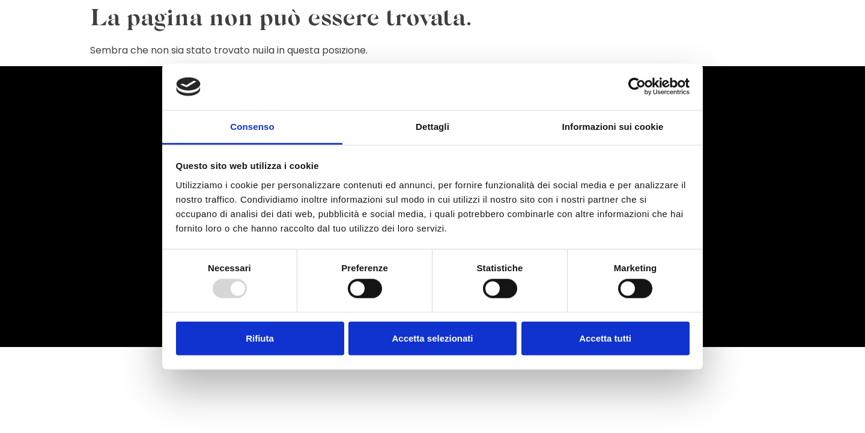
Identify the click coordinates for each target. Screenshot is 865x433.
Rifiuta (260, 338)
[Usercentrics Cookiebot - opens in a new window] (637, 87)
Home (267, 43)
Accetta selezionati (432, 338)
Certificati (682, 43)
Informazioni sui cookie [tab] (613, 126)
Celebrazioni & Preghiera (343, 43)
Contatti (835, 43)
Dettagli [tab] (432, 126)
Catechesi (475, 43)
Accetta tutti (605, 338)
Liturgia (426, 43)
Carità (521, 43)
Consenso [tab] (252, 126)
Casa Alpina (740, 43)
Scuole (791, 43)
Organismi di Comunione (597, 43)
